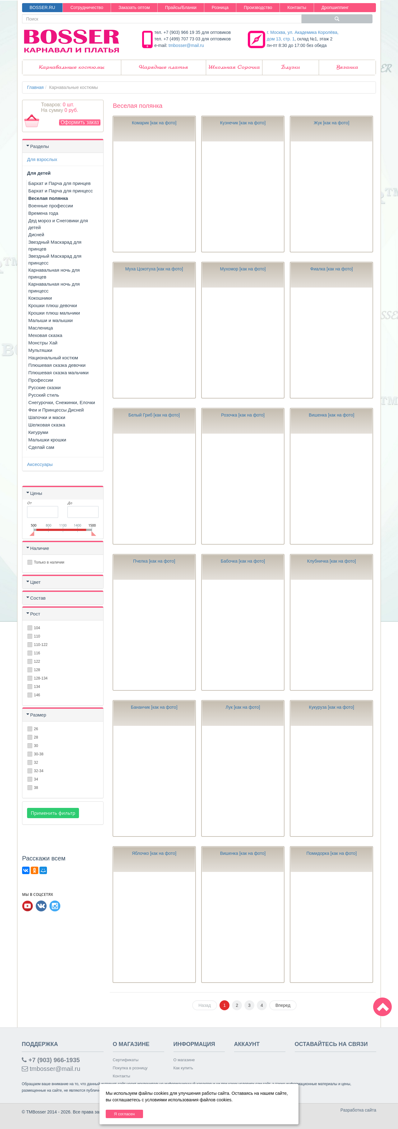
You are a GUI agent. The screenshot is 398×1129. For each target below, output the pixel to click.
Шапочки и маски (46, 417)
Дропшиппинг (335, 7)
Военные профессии (50, 205)
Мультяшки (40, 350)
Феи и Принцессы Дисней (56, 409)
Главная (35, 87)
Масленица (40, 327)
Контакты (296, 7)
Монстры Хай (43, 342)
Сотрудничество (86, 7)
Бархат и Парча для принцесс (60, 190)
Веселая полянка (48, 198)
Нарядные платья (163, 67)
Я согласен (124, 1114)
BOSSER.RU (42, 7)
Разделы (39, 146)
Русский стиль (43, 395)
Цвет (35, 582)
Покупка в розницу (130, 1068)
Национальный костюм (53, 357)
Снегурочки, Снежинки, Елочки (61, 402)
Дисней (36, 234)
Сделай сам (41, 447)
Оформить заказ (80, 122)
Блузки (290, 67)
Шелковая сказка (46, 424)
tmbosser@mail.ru (186, 45)
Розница (220, 7)
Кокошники (40, 298)
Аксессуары (40, 464)
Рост (35, 613)
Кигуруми (38, 432)
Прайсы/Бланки (181, 7)
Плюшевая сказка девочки (57, 365)
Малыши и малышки (50, 320)
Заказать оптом (134, 7)
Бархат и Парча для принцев (59, 183)
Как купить (183, 1068)
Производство (258, 7)
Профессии (40, 380)
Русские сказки (44, 387)
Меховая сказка (45, 335)
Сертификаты (126, 1060)
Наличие (39, 548)
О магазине (184, 1060)
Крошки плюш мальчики (54, 313)
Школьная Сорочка (234, 67)
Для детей (39, 173)
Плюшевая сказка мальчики (58, 372)
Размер (38, 714)
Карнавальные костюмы (71, 67)
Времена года (43, 213)
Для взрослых (42, 159)
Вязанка (347, 67)
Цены (36, 493)
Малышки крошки (47, 439)
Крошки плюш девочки (52, 305)
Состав (38, 598)
